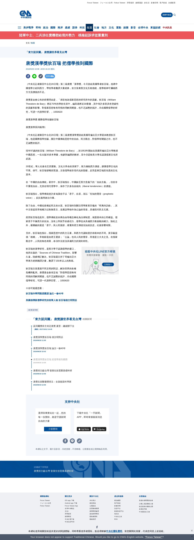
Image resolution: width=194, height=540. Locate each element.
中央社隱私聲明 (114, 531)
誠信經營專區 (96, 517)
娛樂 (125, 27)
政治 (45, 27)
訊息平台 (118, 511)
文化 (111, 27)
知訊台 (117, 517)
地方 (104, 27)
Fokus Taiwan (119, 3)
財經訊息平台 (121, 514)
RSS (116, 524)
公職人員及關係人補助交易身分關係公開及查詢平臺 (146, 512)
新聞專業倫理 (96, 514)
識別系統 (94, 504)
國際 (52, 27)
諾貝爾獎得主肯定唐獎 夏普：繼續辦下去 (53, 326)
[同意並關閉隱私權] (192, 531)
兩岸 (60, 27)
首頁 (27, 43)
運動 (118, 27)
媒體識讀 (139, 3)
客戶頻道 (163, 3)
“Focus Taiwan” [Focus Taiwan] (153, 537)
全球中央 (143, 27)
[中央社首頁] (25, 14)
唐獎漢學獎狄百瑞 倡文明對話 (48, 337)
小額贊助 (53, 429)
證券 (74, 27)
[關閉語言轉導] (192, 536)
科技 (82, 27)
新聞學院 (69, 527)
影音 (133, 27)
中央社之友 (120, 520)
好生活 (147, 3)
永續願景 (171, 3)
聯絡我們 (94, 524)
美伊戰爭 (28, 27)
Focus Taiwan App (72, 512)
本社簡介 (94, 501)
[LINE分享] (34, 76)
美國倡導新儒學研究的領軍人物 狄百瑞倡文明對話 (51, 300)
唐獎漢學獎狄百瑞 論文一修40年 (49, 348)
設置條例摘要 (96, 511)
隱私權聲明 (95, 520)
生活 (89, 27)
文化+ (68, 520)
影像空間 (154, 3)
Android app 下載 (71, 506)
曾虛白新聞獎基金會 (146, 502)
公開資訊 (94, 507)
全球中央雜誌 (72, 517)
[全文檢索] (174, 15)
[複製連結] (40, 76)
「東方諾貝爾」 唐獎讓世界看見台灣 (56, 319)
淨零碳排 (130, 3)
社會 (96, 27)
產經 (67, 27)
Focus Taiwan (92, 3)
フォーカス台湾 (106, 3)
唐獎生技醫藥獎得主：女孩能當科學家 (52, 381)
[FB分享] (28, 76)
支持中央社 (166, 15)
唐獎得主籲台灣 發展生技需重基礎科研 (52, 370)
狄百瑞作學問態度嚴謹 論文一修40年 (44, 293)
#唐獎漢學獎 (33, 310)
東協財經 (155, 27)
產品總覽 (118, 501)
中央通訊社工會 (146, 522)
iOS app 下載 (71, 501)
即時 (38, 27)
